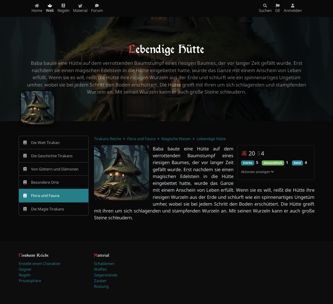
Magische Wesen (176, 138)
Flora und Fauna (141, 138)
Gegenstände (105, 275)
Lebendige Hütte (211, 138)
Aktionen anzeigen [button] (257, 171)
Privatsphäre (30, 280)
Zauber (100, 280)
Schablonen (104, 263)
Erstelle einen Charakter (39, 263)
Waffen (100, 269)
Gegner (25, 269)
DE (277, 8)
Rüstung (101, 286)
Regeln (25, 275)
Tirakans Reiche (107, 138)
